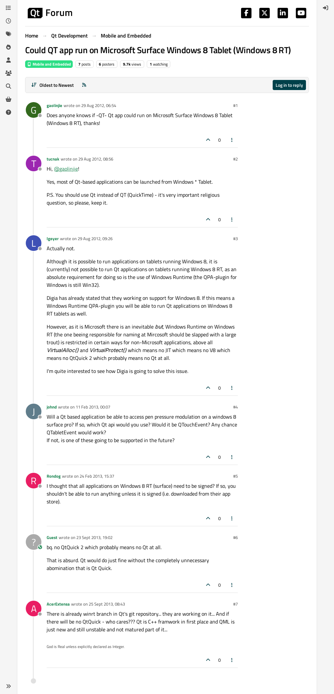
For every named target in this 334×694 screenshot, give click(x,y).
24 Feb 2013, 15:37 (97, 476)
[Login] (325, 8)
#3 (235, 238)
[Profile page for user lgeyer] (33, 243)
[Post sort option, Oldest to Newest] (52, 85)
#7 (235, 604)
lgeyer (53, 238)
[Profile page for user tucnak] (33, 163)
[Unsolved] (8, 112)
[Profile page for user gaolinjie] (33, 110)
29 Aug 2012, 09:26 (95, 238)
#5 (235, 476)
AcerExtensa (58, 604)
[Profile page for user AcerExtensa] (33, 608)
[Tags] (8, 34)
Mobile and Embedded (49, 64)
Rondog (54, 476)
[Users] (8, 60)
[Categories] (8, 8)
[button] (8, 686)
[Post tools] (232, 140)
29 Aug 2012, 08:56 (95, 159)
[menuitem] (325, 8)
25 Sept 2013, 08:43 (107, 604)
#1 (235, 105)
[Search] (8, 86)
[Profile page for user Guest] (33, 542)
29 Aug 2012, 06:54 (98, 105)
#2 (235, 159)
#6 (235, 537)
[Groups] (8, 73)
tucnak (53, 159)
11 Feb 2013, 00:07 (93, 407)
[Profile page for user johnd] (33, 411)
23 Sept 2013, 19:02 (94, 537)
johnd (52, 407)
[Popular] (8, 47)
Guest (52, 537)
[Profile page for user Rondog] (33, 480)
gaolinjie (54, 105)
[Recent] (8, 21)
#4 (235, 407)
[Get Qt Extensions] (8, 99)
